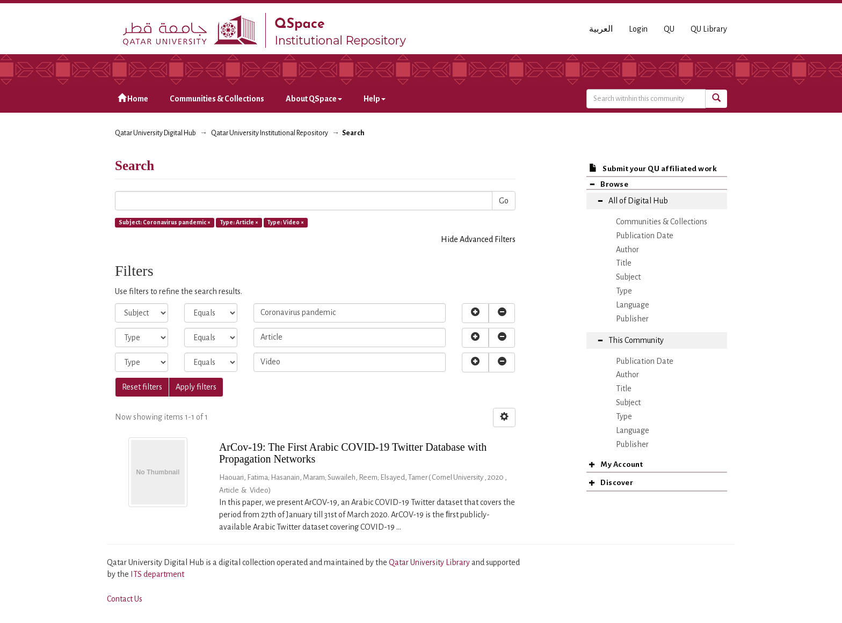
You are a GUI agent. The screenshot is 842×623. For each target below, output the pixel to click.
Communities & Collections (217, 98)
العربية (601, 29)
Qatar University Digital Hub (155, 133)
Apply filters (196, 387)
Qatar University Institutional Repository (269, 133)
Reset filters (142, 387)
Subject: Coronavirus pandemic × (164, 222)
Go (504, 200)
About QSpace (314, 98)
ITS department (157, 574)
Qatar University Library (430, 562)
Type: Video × (285, 222)
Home (133, 98)
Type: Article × (239, 222)
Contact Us (124, 599)
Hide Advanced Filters (478, 239)
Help (375, 98)
